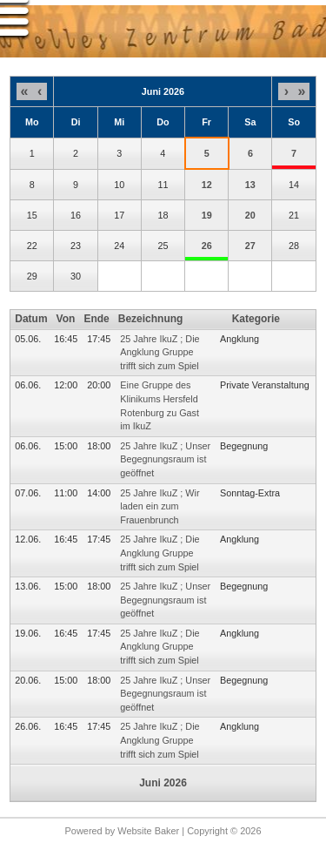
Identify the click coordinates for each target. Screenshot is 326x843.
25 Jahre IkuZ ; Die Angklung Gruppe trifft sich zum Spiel (159, 352)
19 (207, 215)
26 (207, 245)
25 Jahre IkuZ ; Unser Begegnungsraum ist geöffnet (165, 459)
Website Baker (148, 831)
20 (250, 215)
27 (250, 245)
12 (207, 184)
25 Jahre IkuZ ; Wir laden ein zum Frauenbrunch (159, 506)
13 (250, 184)
